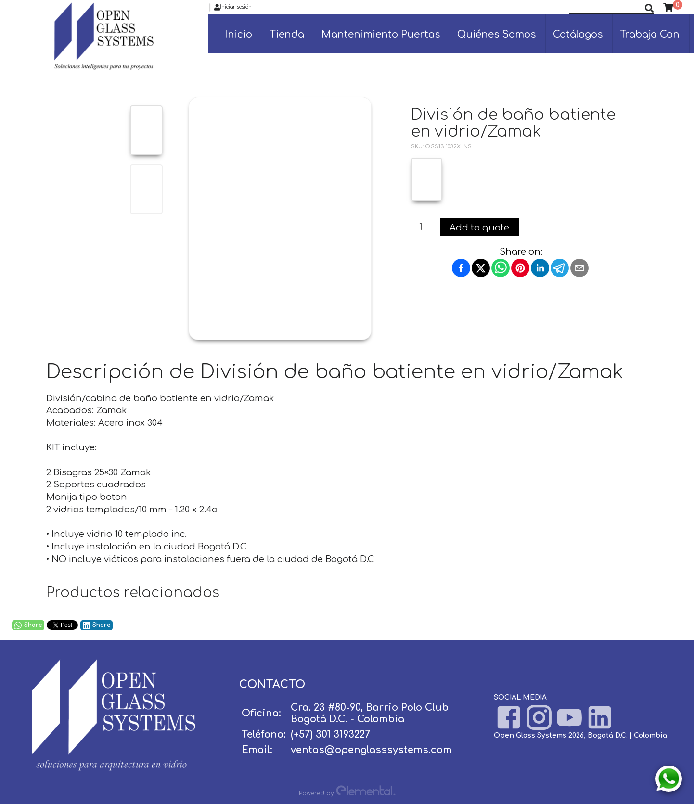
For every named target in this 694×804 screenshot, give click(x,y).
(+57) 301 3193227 (330, 734)
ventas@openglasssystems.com (371, 749)
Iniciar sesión (233, 7)
